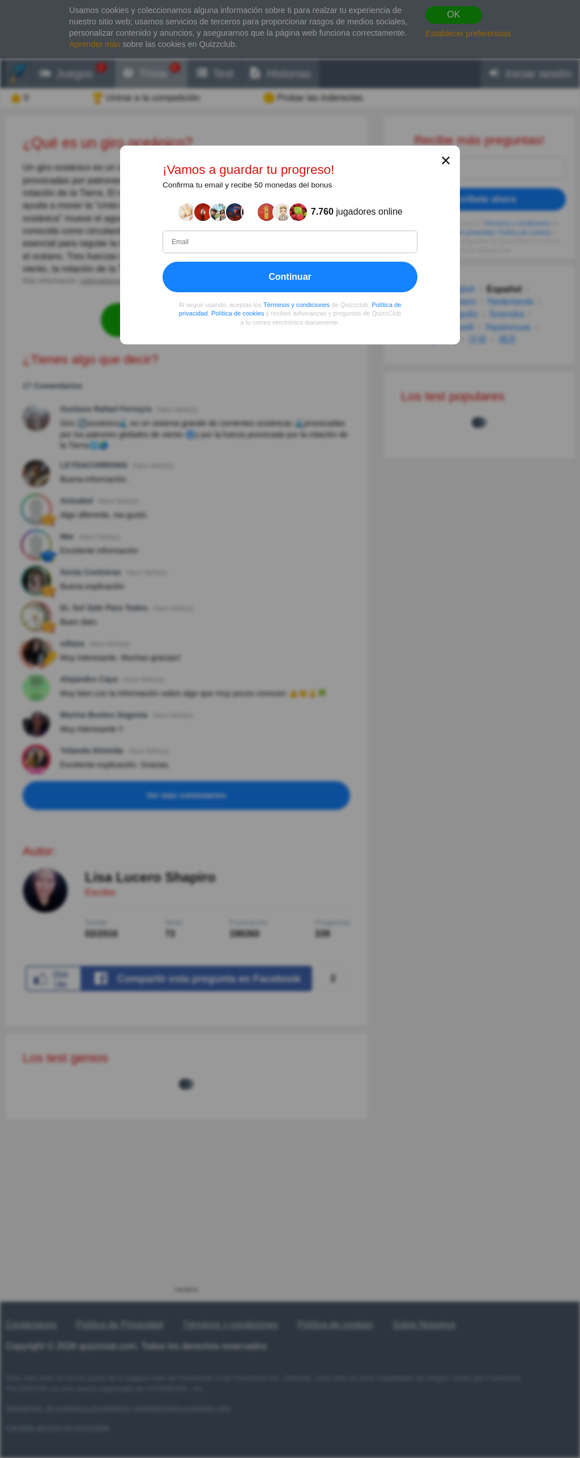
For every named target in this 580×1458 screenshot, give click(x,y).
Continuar (290, 277)
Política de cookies (237, 313)
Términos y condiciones (296, 304)
